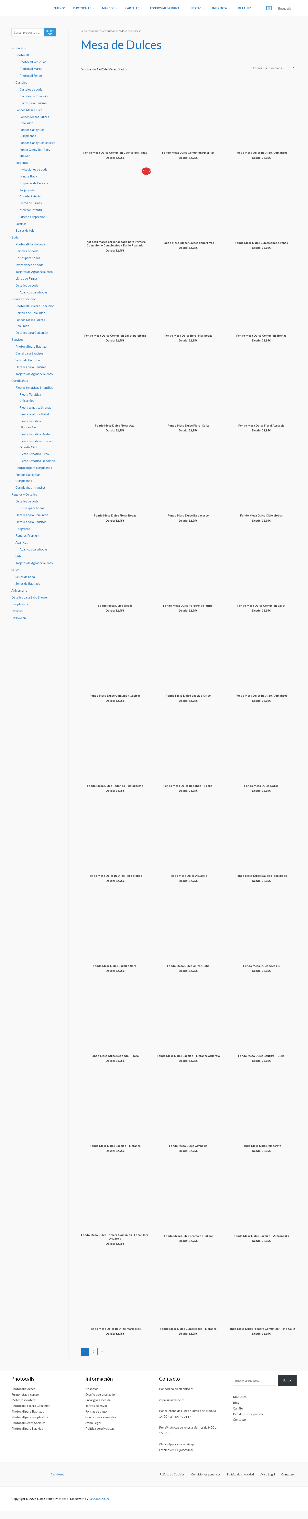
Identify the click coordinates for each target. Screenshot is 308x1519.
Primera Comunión (23, 299)
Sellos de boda (25, 577)
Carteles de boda (31, 90)
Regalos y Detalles (24, 495)
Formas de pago (96, 1419)
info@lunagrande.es (172, 1408)
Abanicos (21, 543)
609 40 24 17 (183, 1424)
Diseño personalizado (100, 1402)
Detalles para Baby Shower (29, 598)
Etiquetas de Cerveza (34, 183)
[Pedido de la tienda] (271, 68)
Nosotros (91, 1397)
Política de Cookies (183, 1482)
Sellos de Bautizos (27, 360)
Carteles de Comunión (34, 96)
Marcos (112, 8)
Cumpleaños (19, 381)
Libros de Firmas (31, 203)
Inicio (84, 31)
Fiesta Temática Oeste (35, 435)
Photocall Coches (23, 1397)
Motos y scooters (23, 1408)
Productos (18, 48)
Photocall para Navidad (27, 1436)
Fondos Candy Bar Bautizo (37, 143)
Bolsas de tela (24, 231)
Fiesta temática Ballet (34, 415)
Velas (19, 557)
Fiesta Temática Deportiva (38, 461)
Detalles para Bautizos (30, 367)
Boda (15, 238)
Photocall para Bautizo (31, 347)
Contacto (239, 1427)
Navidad (17, 612)
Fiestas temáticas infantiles (34, 388)
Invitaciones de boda (33, 170)
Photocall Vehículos (33, 62)
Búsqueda (50, 32)
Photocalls (88, 8)
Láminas (20, 224)
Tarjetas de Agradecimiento (34, 272)
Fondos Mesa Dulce (163, 8)
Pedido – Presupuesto (248, 1422)
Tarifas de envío (96, 1414)
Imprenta (213, 8)
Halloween (18, 619)
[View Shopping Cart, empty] (258, 8)
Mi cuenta (239, 1405)
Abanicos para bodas (33, 293)
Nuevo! (68, 8)
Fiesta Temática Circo (34, 454)
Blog (236, 1410)
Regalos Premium (27, 536)
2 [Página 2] (94, 1359)
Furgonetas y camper (25, 1402)
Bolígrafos (22, 529)
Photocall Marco (31, 69)
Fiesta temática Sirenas (35, 408)
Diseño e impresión (32, 217)
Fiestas (192, 8)
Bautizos (17, 340)
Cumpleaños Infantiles (30, 488)
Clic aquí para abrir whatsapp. (179, 1452)
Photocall (22, 55)
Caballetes (57, 1482)
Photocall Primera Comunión (34, 306)
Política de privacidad (99, 1436)
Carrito (238, 1416)
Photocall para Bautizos (27, 1419)
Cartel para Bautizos (33, 103)
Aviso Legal (93, 1431)
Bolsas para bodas (27, 258)
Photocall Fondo (31, 76)
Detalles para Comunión (31, 333)
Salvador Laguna (100, 1506)
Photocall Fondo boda (30, 244)
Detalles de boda (26, 286)
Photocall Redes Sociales (28, 1431)
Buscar (287, 1388)
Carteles (133, 8)
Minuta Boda (28, 177)
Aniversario (19, 591)
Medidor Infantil (31, 210)
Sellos (15, 570)
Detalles (235, 8)
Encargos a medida (98, 1408)
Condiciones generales (100, 1425)
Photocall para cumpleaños (33, 468)
